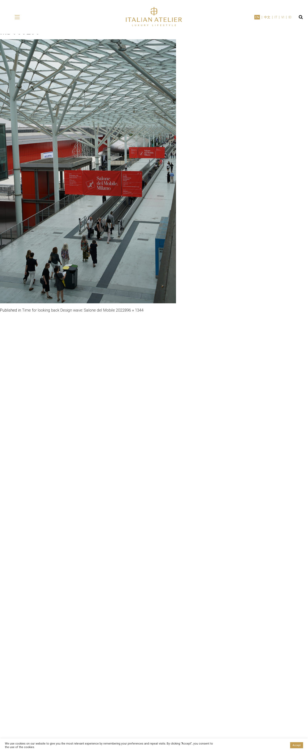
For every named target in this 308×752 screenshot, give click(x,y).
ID (289, 17)
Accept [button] (296, 745)
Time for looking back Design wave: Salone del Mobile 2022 (73, 310)
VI (282, 17)
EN (257, 17)
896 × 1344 (134, 310)
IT (275, 17)
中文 (267, 17)
